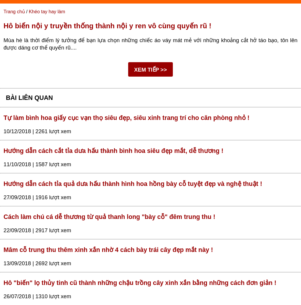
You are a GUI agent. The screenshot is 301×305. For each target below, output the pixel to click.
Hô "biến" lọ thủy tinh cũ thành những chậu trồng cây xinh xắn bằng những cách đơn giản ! (140, 282)
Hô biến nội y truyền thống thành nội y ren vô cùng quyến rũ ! (107, 26)
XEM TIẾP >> (150, 70)
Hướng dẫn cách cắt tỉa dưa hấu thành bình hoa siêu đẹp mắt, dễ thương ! (113, 150)
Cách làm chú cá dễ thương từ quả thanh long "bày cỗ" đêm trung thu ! (109, 216)
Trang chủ (14, 11)
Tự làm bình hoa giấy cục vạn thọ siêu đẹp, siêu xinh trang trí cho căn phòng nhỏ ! (127, 117)
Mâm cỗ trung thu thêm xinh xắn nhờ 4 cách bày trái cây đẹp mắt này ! (108, 249)
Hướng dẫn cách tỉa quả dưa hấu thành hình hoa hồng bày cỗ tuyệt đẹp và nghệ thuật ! (133, 183)
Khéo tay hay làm (47, 11)
